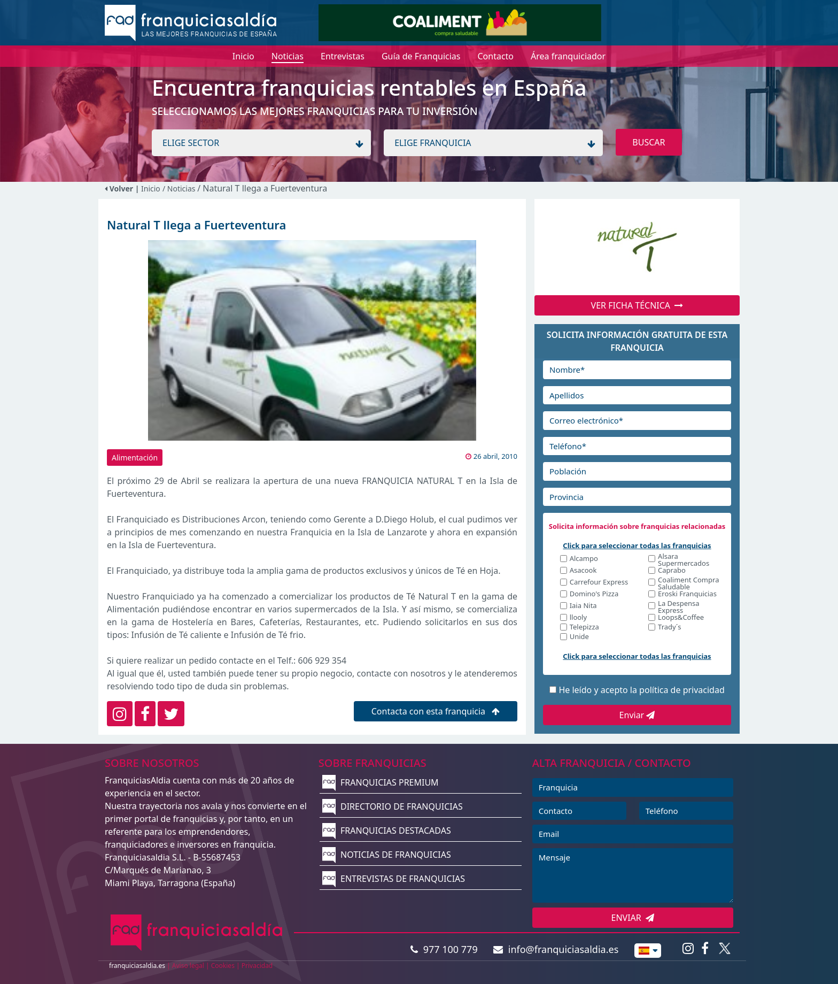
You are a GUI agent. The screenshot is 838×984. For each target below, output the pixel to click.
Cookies (223, 965)
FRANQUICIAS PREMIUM (380, 782)
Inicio (150, 188)
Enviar (637, 715)
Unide (579, 637)
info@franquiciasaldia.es (555, 949)
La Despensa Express (678, 607)
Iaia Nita (583, 606)
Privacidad (257, 965)
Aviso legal (188, 965)
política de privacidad (682, 690)
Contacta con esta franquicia (435, 711)
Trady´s (669, 628)
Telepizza (584, 628)
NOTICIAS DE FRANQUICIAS (386, 854)
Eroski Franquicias (687, 594)
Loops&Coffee (681, 618)
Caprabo (672, 571)
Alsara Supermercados (683, 560)
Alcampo (584, 559)
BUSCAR (648, 142)
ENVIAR (633, 918)
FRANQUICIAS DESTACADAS (386, 830)
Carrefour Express (599, 583)
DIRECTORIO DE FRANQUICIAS (392, 806)
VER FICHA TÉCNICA (637, 305)
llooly (578, 618)
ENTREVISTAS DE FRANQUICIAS (393, 879)
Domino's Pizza (594, 594)
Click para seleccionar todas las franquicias (637, 545)
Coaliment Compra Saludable (688, 583)
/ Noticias (179, 188)
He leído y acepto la (641, 690)
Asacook (583, 571)
